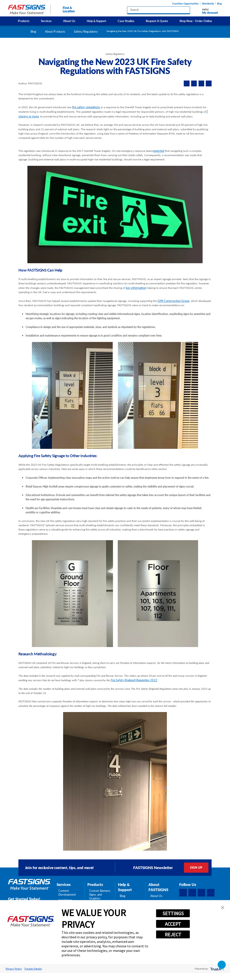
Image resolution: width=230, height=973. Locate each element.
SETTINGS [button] (173, 913)
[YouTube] (211, 893)
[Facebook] (183, 893)
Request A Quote (157, 21)
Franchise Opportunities (185, 3)
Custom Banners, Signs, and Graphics (100, 894)
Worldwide (208, 3)
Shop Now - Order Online (195, 21)
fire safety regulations (86, 107)
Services (46, 21)
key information (136, 288)
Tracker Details (33, 968)
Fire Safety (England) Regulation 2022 (134, 680)
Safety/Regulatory (86, 31)
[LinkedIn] (192, 893)
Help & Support (96, 21)
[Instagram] (201, 893)
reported (158, 151)
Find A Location (65, 9)
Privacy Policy (14, 968)
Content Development (67, 893)
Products (23, 21)
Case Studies (126, 21)
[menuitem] (23, 20)
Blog (219, 3)
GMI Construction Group (173, 301)
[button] (222, 907)
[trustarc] (216, 968)
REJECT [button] (173, 934)
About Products (55, 31)
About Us (69, 21)
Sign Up (196, 867)
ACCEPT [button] (173, 924)
